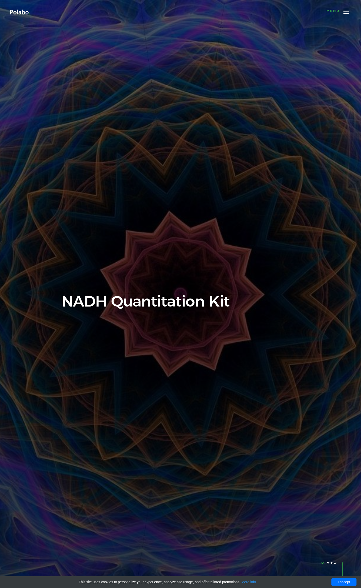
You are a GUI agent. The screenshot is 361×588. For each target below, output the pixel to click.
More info (248, 582)
